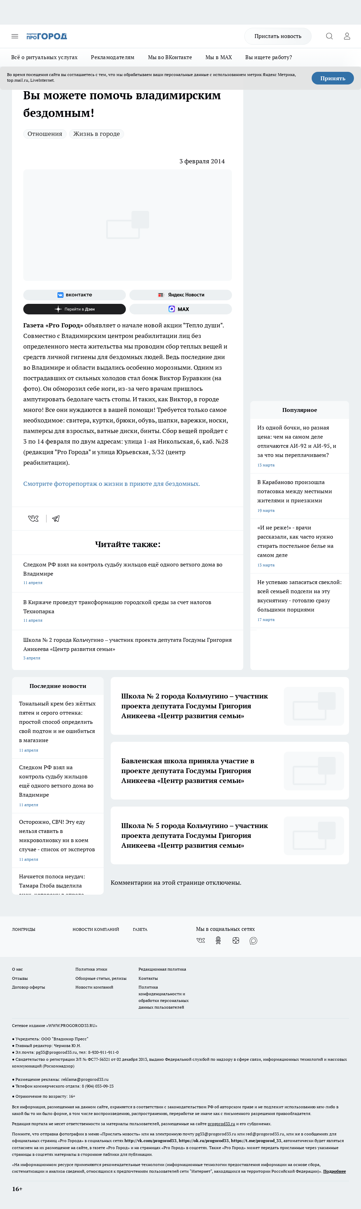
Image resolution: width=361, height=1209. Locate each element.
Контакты (148, 978)
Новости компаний (94, 987)
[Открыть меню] (14, 36)
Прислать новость (278, 35)
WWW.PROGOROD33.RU (71, 1025)
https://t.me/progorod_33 (256, 1140)
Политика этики (91, 969)
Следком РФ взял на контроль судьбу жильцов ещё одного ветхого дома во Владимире (127, 574)
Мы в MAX (219, 57)
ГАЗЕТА (140, 929)
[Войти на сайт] (347, 36)
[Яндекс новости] (180, 295)
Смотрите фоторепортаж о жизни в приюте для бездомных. (111, 484)
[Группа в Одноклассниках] (218, 940)
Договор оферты (28, 987)
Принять (332, 78)
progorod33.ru (221, 1123)
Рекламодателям (112, 57)
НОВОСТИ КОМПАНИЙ (96, 929)
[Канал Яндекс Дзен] (74, 309)
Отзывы (20, 978)
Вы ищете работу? (268, 57)
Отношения (44, 134)
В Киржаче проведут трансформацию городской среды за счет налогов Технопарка (127, 612)
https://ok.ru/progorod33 (204, 1140)
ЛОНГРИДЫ (23, 929)
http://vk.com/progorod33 (150, 1140)
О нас (17, 969)
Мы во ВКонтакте (170, 57)
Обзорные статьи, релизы (101, 978)
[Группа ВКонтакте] (74, 295)
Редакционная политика (162, 969)
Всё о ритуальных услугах (44, 57)
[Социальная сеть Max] (180, 309)
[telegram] (58, 519)
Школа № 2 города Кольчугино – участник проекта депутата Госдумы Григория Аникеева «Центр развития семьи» (127, 649)
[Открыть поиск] (329, 36)
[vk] (34, 519)
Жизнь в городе (96, 134)
